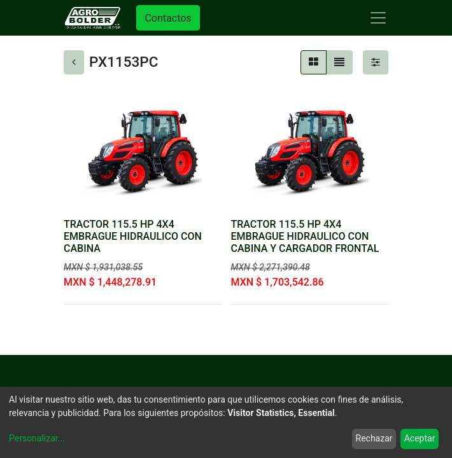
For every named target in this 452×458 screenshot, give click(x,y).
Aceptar (419, 438)
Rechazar (374, 438)
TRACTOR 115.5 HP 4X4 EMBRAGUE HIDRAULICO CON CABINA (133, 236)
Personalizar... (37, 438)
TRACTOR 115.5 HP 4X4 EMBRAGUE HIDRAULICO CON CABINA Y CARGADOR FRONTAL (305, 236)
